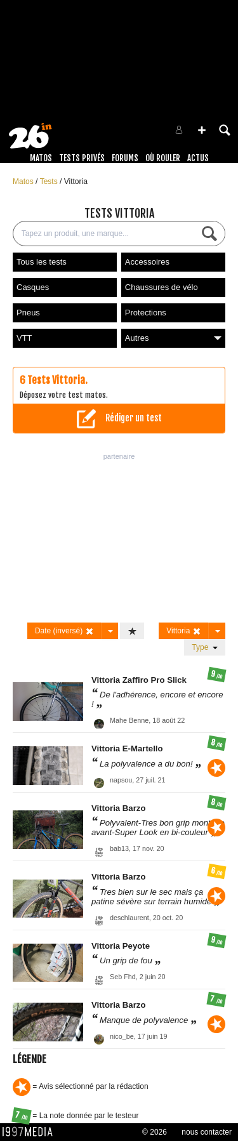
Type (205, 647)
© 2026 (154, 1132)
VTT (24, 338)
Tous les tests (42, 262)
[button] (202, 130)
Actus (198, 158)
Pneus (28, 312)
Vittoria (76, 181)
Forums (125, 158)
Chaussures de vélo (161, 287)
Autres (173, 338)
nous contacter (207, 1132)
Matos (41, 158)
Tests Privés (82, 158)
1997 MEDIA (31, 1132)
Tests (50, 181)
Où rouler (162, 158)
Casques (33, 287)
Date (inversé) (64, 631)
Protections (145, 312)
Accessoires (147, 262)
